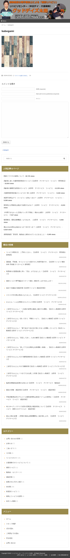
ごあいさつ (10, 448)
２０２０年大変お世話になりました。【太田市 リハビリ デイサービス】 (31, 295)
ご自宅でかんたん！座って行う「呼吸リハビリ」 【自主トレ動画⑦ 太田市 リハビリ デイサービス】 (35, 320)
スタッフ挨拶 (11, 524)
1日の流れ (9, 528)
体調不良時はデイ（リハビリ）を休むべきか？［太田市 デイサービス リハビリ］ (33, 198)
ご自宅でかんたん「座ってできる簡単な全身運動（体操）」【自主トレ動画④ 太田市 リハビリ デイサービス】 (36, 348)
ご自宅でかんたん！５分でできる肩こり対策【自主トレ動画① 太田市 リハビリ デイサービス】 (35, 374)
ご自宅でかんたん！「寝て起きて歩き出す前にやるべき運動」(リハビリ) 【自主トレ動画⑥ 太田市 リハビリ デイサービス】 (35, 329)
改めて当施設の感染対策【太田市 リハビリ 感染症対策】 (26, 288)
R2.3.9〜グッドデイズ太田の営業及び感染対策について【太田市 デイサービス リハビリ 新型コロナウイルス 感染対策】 (35, 408)
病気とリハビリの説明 (14, 496)
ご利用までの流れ (12, 533)
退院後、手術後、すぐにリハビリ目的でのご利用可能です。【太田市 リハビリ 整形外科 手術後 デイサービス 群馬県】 (35, 263)
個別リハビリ (11, 467)
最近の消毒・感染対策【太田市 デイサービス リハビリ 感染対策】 (31, 390)
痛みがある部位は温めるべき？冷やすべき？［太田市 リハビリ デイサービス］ (32, 227)
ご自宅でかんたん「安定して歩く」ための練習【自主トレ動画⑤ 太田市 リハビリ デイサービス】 (35, 339)
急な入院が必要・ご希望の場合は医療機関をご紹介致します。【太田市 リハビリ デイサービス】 (35, 417)
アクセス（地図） (43, 555)
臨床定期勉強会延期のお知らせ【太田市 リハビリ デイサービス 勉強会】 (33, 383)
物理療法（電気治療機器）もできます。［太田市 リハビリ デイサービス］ (31, 220)
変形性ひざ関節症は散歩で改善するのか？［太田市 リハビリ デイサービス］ (32, 205)
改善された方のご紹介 (14, 482)
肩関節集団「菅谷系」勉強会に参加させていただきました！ (25, 234)
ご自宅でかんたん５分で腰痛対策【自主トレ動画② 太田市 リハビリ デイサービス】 (35, 366)
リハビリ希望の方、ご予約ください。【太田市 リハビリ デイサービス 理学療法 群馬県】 (36, 253)
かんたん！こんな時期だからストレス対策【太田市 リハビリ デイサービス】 (34, 302)
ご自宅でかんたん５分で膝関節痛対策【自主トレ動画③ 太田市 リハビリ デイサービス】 (35, 358)
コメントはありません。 (22, 75)
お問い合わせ (11, 543)
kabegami (6, 150)
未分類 (8, 487)
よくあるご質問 (31, 555)
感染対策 (9, 477)
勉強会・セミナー (12, 472)
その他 (8, 453)
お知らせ (9, 443)
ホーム (8, 519)
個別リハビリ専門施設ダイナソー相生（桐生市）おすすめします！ (29, 281)
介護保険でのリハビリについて (17, 462)
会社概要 (53, 555)
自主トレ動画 (11, 501)
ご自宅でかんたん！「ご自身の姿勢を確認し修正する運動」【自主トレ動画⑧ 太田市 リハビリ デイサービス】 (36, 310)
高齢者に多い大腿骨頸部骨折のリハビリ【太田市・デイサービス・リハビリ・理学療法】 (35, 181)
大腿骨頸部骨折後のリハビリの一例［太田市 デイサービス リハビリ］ (29, 193)
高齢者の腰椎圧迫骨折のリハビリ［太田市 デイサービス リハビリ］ (29, 188)
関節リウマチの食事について (14, 176)
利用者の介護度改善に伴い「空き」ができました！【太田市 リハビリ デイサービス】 (35, 272)
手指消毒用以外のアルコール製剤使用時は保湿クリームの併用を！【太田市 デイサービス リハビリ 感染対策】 (35, 398)
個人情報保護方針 (63, 555)
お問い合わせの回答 (13, 438)
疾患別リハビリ (11, 491)
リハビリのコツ (11, 458)
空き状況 (9, 538)
